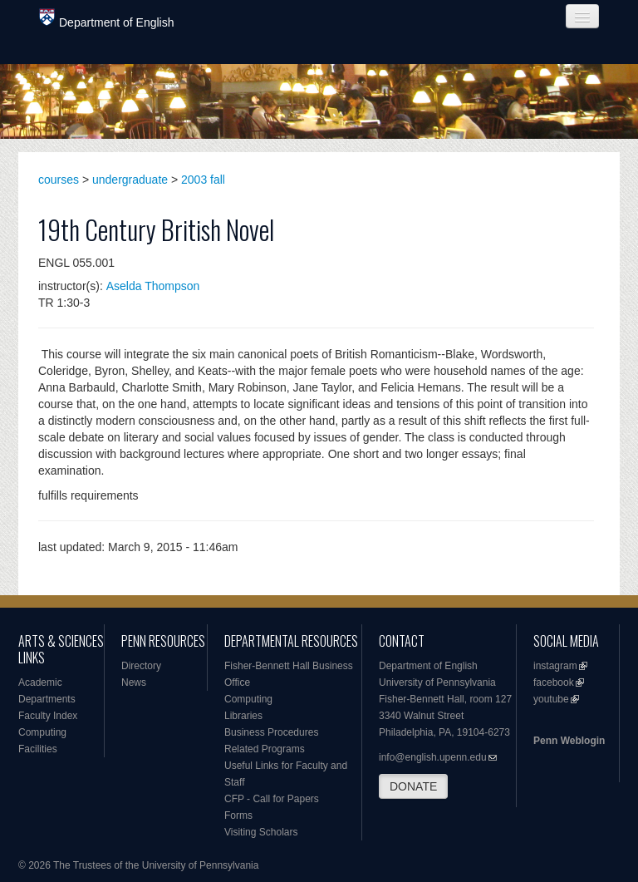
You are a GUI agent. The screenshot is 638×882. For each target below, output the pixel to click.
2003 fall (203, 179)
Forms (238, 815)
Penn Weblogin (569, 740)
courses (58, 179)
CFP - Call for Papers (271, 799)
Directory (141, 666)
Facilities (37, 749)
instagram (555, 666)
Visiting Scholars (261, 832)
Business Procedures (271, 732)
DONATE (413, 786)
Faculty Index (47, 716)
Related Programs (264, 749)
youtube (551, 699)
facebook (553, 682)
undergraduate (130, 179)
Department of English (106, 18)
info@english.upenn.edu (433, 757)
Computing (42, 732)
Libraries (243, 716)
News (133, 682)
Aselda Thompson (153, 286)
